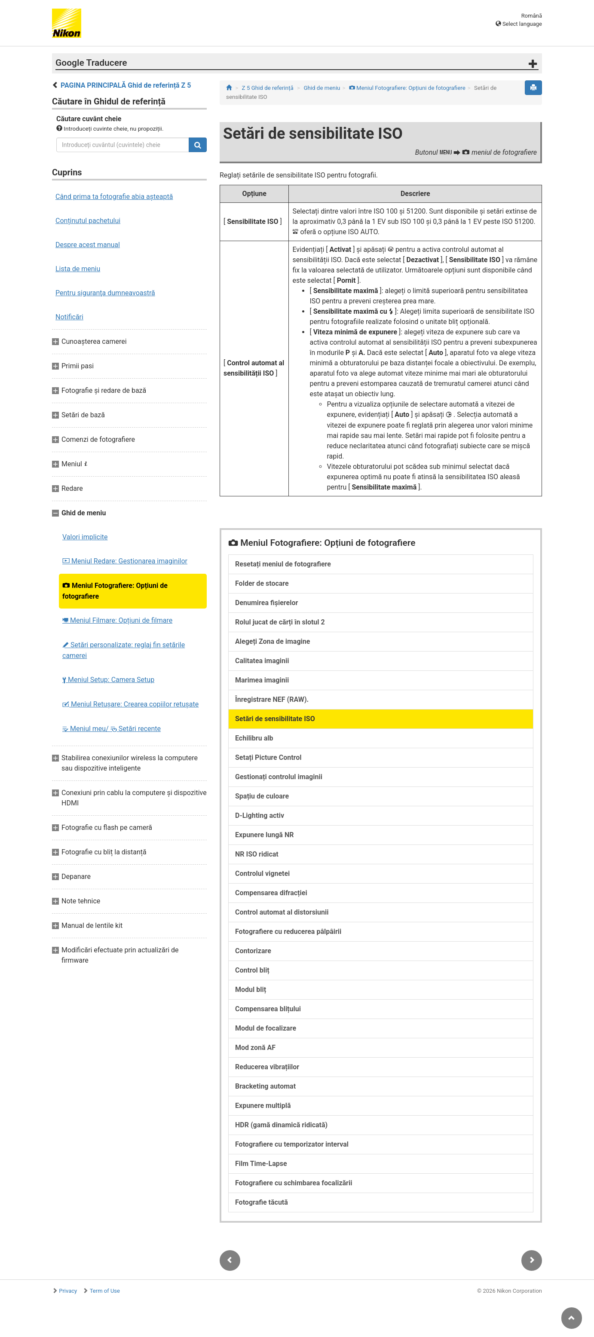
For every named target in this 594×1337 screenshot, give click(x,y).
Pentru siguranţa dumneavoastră (105, 293)
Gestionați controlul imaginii (278, 777)
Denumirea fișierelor (266, 603)
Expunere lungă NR (264, 835)
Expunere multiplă (263, 1105)
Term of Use (105, 1291)
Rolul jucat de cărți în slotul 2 (280, 622)
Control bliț (252, 970)
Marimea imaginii (262, 680)
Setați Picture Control (268, 757)
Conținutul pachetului (87, 221)
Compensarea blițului (268, 1009)
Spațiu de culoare (262, 796)
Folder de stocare (262, 583)
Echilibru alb (254, 738)
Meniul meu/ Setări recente (111, 729)
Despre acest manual (87, 245)
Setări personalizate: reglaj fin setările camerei (123, 650)
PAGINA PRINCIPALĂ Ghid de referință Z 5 (126, 85)
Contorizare (253, 951)
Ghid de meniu (321, 88)
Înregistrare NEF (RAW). (272, 699)
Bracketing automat (265, 1086)
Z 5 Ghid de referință (268, 88)
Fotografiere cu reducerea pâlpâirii (288, 931)
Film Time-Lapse (261, 1164)
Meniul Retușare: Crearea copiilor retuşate (130, 704)
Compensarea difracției (271, 893)
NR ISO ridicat (257, 854)
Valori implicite (85, 537)
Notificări (69, 317)
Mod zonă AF (255, 1047)
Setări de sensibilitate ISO (275, 719)
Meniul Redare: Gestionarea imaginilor (124, 561)
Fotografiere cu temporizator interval (292, 1144)
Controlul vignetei (262, 873)
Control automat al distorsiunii (282, 912)
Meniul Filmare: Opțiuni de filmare (117, 620)
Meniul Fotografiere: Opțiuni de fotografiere (115, 590)
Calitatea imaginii (262, 661)
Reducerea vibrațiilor (267, 1067)
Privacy (68, 1291)
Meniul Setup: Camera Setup (108, 680)
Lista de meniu (77, 269)
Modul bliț (250, 989)
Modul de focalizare (265, 1028)
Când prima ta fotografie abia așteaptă (114, 197)
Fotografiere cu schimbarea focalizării (293, 1183)
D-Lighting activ (259, 815)
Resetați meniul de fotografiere (283, 564)
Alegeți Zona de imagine (272, 641)
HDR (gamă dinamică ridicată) (281, 1125)
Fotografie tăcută (261, 1202)
